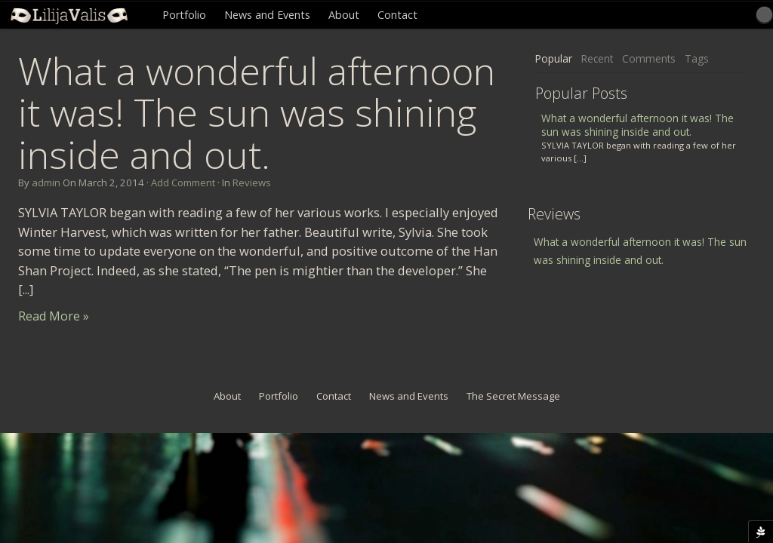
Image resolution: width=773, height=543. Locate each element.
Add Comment (183, 182)
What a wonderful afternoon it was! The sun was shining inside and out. (256, 112)
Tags (697, 58)
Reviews (252, 182)
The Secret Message (513, 396)
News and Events (267, 15)
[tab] (553, 59)
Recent (597, 58)
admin (46, 182)
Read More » (53, 316)
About (343, 15)
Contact (397, 15)
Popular (553, 58)
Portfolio (184, 15)
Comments (649, 58)
